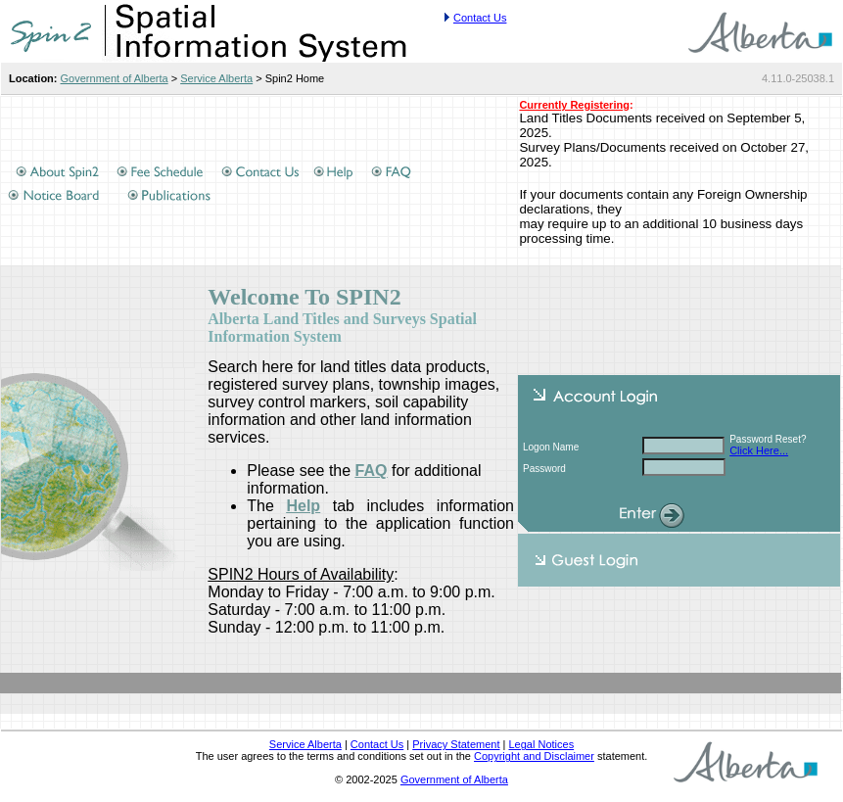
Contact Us (479, 18)
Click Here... (758, 450)
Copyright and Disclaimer (534, 756)
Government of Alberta (114, 78)
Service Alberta (216, 78)
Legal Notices (541, 744)
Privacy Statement (455, 744)
